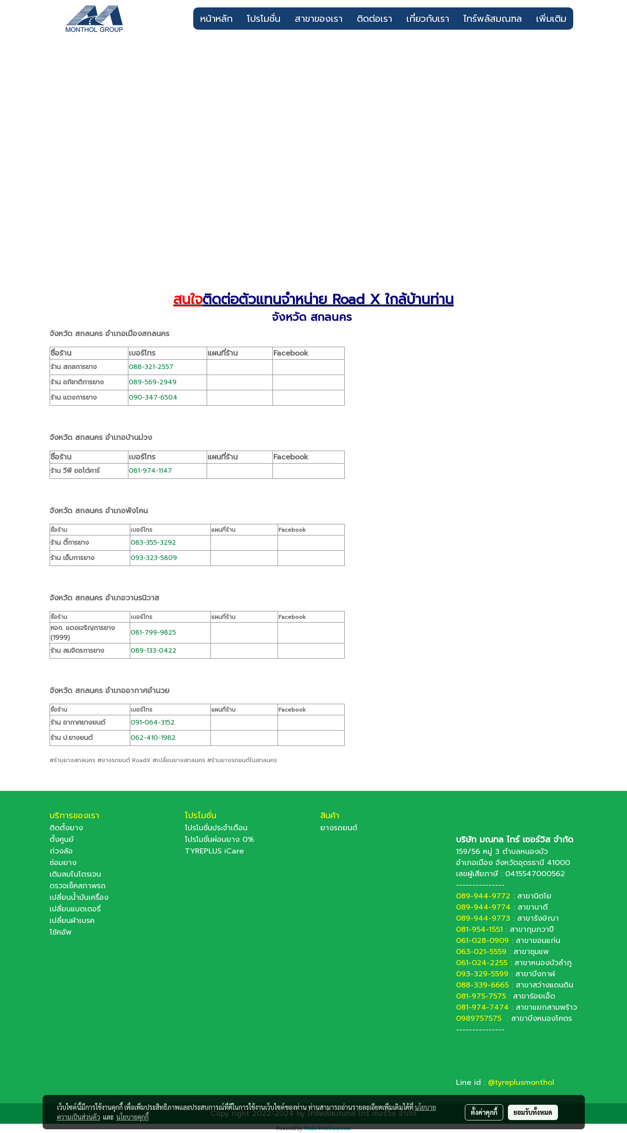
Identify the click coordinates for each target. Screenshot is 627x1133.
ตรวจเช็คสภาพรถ (78, 885)
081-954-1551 (479, 929)
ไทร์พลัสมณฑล (492, 18)
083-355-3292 (153, 542)
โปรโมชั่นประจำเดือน (216, 828)
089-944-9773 (483, 918)
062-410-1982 (153, 738)
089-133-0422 (154, 651)
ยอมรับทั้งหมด (532, 1112)
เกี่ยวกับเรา (427, 18)
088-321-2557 (151, 367)
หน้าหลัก (216, 18)
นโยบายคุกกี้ (132, 1117)
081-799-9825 (153, 632)
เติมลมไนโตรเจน (75, 874)
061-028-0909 (482, 940)
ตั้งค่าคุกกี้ (484, 1112)
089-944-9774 (483, 907)
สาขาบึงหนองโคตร (541, 1018)
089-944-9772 (483, 896)
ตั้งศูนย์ (62, 839)
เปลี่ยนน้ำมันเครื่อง (79, 897)
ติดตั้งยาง (66, 828)
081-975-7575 (481, 996)
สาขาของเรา (318, 18)
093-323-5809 (154, 558)
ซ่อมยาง (63, 862)
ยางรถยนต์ (338, 828)
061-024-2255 (481, 962)
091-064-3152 (153, 722)
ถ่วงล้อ (61, 851)
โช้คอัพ (60, 932)
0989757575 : (483, 1018)
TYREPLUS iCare (214, 851)
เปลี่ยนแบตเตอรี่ (75, 909)
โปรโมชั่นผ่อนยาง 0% (219, 839)
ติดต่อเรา (374, 18)
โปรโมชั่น (263, 18)
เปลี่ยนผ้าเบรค (72, 920)
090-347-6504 (153, 397)
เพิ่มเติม (551, 18)
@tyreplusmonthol (521, 1082)
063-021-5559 (481, 951)
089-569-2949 (153, 382)
